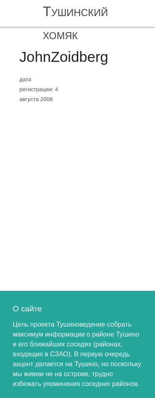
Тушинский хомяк (75, 23)
